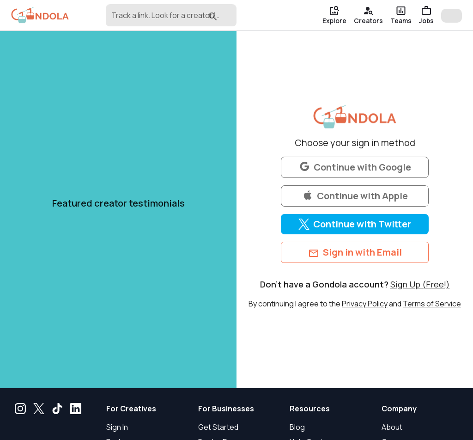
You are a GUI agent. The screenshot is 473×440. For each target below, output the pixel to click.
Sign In (117, 427)
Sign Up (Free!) (420, 284)
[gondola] (40, 15)
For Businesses (226, 408)
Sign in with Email (355, 252)
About (392, 427)
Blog (297, 427)
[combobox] (156, 19)
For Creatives (131, 408)
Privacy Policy (365, 304)
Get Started (218, 427)
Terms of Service (432, 304)
